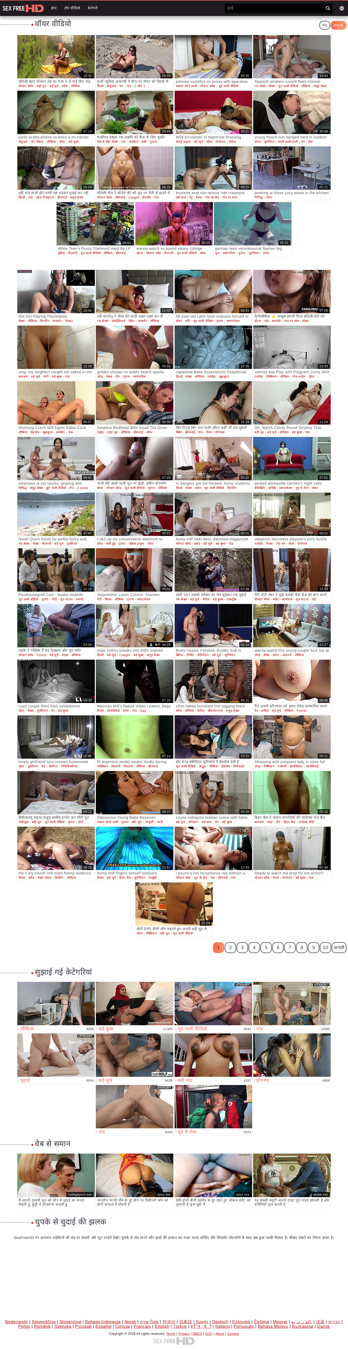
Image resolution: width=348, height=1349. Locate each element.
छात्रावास (287, 599)
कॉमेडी (272, 488)
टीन (117, 376)
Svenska (63, 1326)
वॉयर (62, 142)
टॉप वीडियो (72, 8)
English (162, 1326)
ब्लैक (65, 86)
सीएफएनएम (215, 711)
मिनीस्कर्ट (238, 766)
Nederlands (16, 1322)
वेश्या (199, 197)
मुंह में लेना (302, 488)
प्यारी (160, 822)
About (219, 1334)
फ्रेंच (310, 142)
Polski (24, 1326)
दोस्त (312, 376)
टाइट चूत (112, 432)
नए (324, 25)
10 (325, 947)
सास (291, 543)
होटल (140, 253)
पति (187, 321)
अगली (339, 947)
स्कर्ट (270, 822)
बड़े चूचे (54, 86)
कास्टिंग (60, 432)
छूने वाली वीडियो (56, 488)
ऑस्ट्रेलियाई (119, 321)
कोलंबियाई (113, 711)
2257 (209, 1334)
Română (42, 1326)
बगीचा (265, 711)
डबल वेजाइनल (45, 197)
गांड (129, 86)
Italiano (222, 1326)
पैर (256, 711)
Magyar (280, 1322)
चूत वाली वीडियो (228, 86)
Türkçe (180, 1326)
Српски (122, 1326)
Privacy (184, 1334)
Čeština (261, 1322)
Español (104, 1326)
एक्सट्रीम (231, 599)
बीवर (179, 321)
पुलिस (61, 253)
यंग (121, 86)
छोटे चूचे (137, 822)
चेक (70, 432)
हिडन (132, 321)
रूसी (144, 142)
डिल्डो (100, 86)
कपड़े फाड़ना (183, 142)
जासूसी (149, 822)
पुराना (153, 142)
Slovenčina (70, 1322)
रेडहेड (100, 432)
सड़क (65, 655)
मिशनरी (72, 253)
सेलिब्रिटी (259, 488)
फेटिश (232, 142)
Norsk (130, 1322)
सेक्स (272, 86)
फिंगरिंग (44, 321)
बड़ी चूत (41, 86)
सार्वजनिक (229, 253)
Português (244, 1326)
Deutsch (220, 1322)
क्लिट (179, 432)
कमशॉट (57, 321)
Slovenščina (44, 1322)
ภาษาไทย (149, 1322)
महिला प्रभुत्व (136, 543)
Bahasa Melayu (273, 1326)
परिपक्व (220, 432)
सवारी (79, 599)
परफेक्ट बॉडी (306, 822)
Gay (143, 711)
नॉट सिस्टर (37, 142)
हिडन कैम (289, 822)
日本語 (185, 1322)
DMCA (197, 1334)
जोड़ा (100, 376)
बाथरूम (23, 376)
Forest (42, 655)
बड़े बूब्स (74, 142)
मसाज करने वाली (186, 86)
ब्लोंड (198, 488)
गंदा (30, 197)
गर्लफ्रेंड (211, 376)
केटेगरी (93, 8)
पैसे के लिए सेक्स (107, 142)
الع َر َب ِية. (301, 1322)
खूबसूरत (224, 376)
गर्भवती (282, 766)
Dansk (323, 1326)
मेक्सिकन (271, 376)
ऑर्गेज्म (53, 766)
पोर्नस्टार (220, 142)
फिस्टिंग (59, 878)
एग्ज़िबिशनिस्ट (69, 766)
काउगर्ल (287, 655)
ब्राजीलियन (296, 766)
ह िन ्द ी (201, 1326)
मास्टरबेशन (233, 321)
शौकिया (75, 86)
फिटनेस (128, 766)
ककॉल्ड (133, 142)
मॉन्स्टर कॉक (26, 86)
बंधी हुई (110, 543)
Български (302, 1326)
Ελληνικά (241, 1322)
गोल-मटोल (298, 376)
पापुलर (338, 25)
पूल (217, 253)
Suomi (202, 1322)
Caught (133, 197)
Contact (233, 1334)
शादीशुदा (24, 822)
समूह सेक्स (320, 86)
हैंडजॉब (146, 197)
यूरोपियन (269, 142)
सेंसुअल (111, 86)
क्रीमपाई (62, 197)
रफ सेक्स (260, 86)
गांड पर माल (229, 197)
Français (142, 1326)
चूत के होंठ (200, 878)
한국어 (169, 1322)
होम (53, 8)
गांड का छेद (212, 197)
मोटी (46, 376)
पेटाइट (69, 321)
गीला (209, 432)
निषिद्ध (258, 197)
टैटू (191, 197)
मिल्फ (269, 543)
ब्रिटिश (179, 655)
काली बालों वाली (288, 142)
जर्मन (266, 253)
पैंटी (99, 599)
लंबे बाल (181, 197)
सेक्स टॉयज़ (44, 878)
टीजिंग (190, 655)
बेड (43, 766)
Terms (170, 1334)
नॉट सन (281, 543)
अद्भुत (202, 766)
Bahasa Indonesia (103, 1322)
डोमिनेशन (203, 655)
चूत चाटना (66, 599)
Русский (83, 1326)
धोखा (305, 321)
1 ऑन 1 (139, 86)
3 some (82, 488)
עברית (334, 1322)
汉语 (320, 1322)
